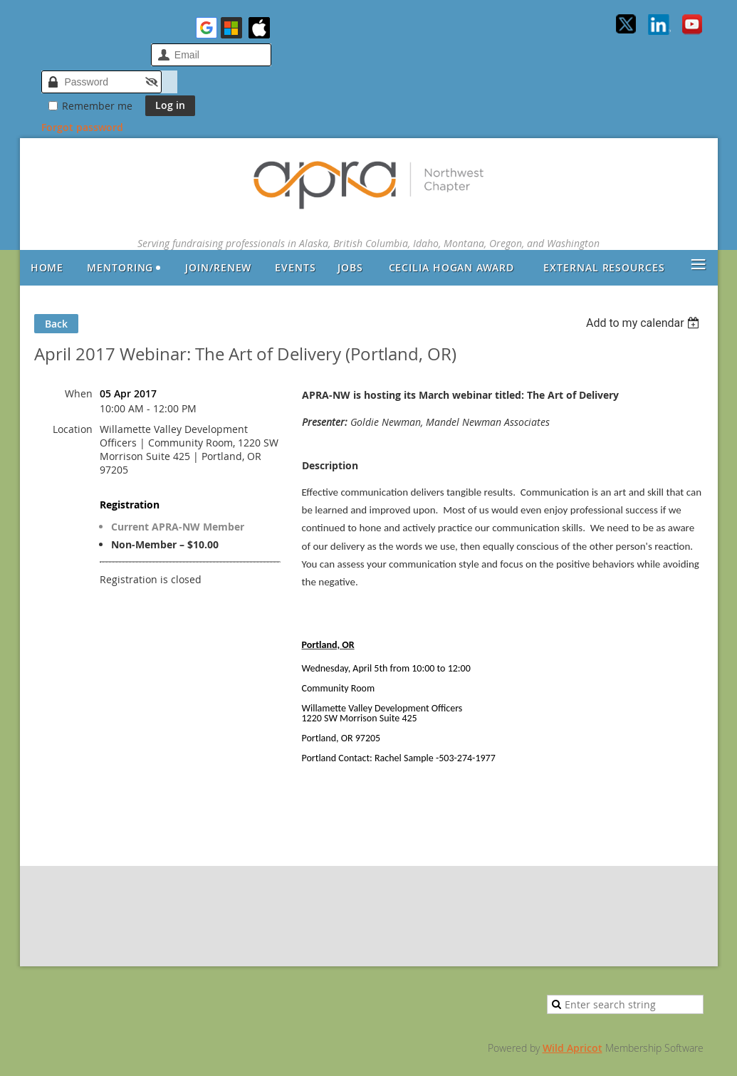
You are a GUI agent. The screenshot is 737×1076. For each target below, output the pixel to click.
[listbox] (645, 323)
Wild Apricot (572, 1048)
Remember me (97, 106)
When (79, 393)
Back (56, 323)
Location (73, 429)
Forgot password (82, 127)
